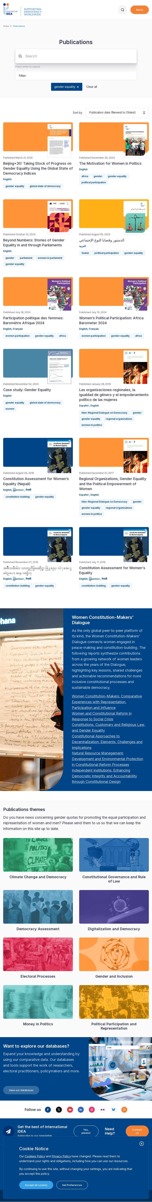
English (7, 179)
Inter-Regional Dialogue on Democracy (104, 412)
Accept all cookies (36, 1185)
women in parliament (50, 257)
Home (6, 26)
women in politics (92, 424)
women (10, 408)
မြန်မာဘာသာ (18, 489)
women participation (17, 335)
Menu (139, 9)
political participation (94, 182)
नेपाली (28, 489)
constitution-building (18, 496)
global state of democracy (45, 186)
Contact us (137, 1131)
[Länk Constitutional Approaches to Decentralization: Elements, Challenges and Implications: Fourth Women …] (107, 742)
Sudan (85, 252)
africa (85, 176)
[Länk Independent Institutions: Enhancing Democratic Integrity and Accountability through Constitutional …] (104, 776)
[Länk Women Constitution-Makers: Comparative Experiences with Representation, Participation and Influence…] (107, 702)
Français (18, 328)
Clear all (91, 87)
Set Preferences (72, 1185)
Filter (22, 75)
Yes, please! (86, 1131)
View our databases (21, 1090)
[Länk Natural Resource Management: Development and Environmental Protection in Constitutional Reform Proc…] (107, 759)
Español (84, 405)
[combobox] (89, 112)
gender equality (64, 87)
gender (98, 176)
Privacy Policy (61, 1156)
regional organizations (119, 418)
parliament (26, 257)
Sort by (77, 112)
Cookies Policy (35, 1156)
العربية (82, 246)
